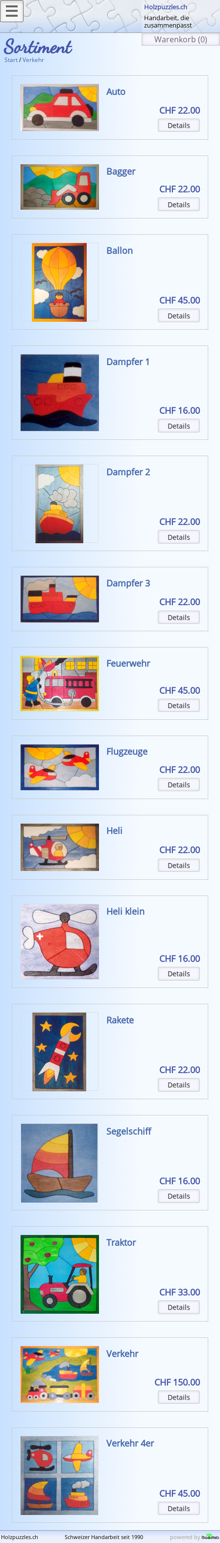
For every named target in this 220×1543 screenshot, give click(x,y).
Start (11, 60)
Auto (115, 91)
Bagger (120, 171)
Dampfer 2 (128, 472)
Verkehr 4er (130, 1443)
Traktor (121, 1242)
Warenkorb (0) (180, 39)
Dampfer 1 (128, 362)
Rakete (120, 1020)
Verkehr (33, 60)
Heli (114, 830)
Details (179, 125)
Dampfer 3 (128, 583)
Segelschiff (128, 1131)
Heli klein (125, 911)
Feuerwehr (128, 663)
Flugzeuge (126, 751)
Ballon (119, 250)
